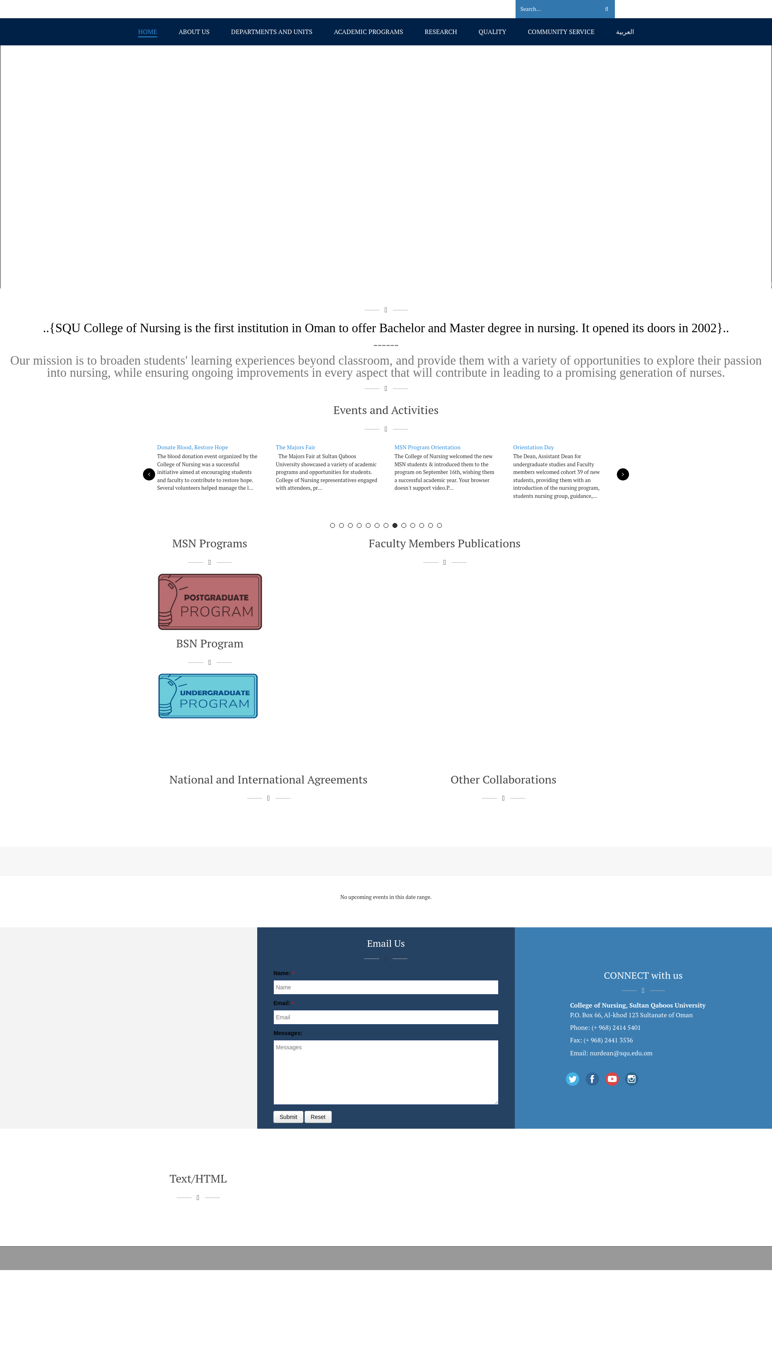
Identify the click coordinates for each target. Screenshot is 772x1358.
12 (430, 525)
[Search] (552, 9)
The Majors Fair (295, 447)
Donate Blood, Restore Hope (192, 447)
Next (623, 474)
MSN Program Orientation (428, 447)
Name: (282, 973)
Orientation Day (533, 447)
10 (412, 525)
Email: (281, 1003)
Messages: (288, 1033)
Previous (149, 474)
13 (439, 525)
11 (421, 525)
